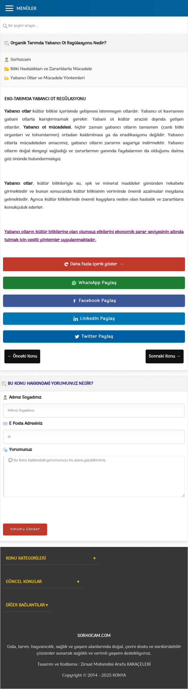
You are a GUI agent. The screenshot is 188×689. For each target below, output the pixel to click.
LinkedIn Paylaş (94, 318)
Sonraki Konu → (165, 356)
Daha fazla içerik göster (94, 264)
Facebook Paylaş (94, 300)
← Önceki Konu (22, 356)
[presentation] (45, 511)
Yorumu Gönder (25, 529)
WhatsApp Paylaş (94, 283)
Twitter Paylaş (94, 336)
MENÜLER (26, 9)
